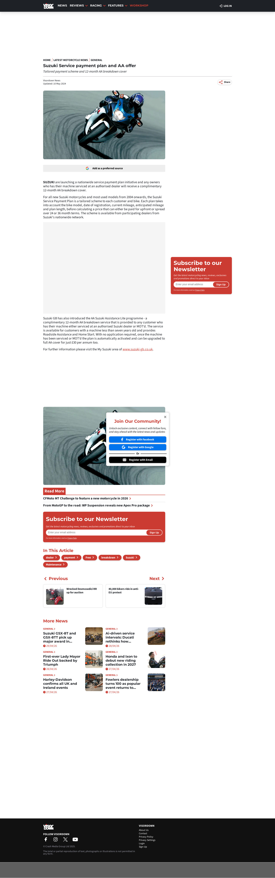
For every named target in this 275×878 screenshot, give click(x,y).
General (96, 60)
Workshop (139, 5)
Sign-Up (143, 847)
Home (47, 60)
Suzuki (130, 558)
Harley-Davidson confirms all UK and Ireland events (60, 684)
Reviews (79, 5)
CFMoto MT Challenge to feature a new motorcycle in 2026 (87, 498)
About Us (144, 830)
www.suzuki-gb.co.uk (138, 349)
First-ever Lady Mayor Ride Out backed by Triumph (61, 660)
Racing (98, 5)
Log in (225, 6)
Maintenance (53, 565)
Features (118, 5)
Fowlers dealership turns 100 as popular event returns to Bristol (123, 684)
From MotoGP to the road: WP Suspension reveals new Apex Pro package (98, 505)
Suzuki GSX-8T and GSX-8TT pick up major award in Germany (59, 637)
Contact (143, 833)
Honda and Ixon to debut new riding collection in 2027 (121, 660)
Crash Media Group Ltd (57, 846)
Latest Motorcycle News (70, 60)
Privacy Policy (72, 538)
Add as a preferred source (104, 168)
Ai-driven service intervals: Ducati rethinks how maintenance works (123, 637)
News (62, 5)
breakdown (108, 558)
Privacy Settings (147, 840)
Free (88, 558)
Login (142, 843)
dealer (50, 558)
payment (69, 558)
